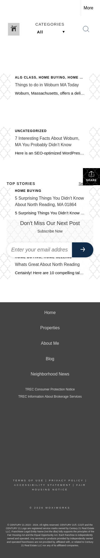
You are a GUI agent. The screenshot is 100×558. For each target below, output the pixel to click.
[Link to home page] (9, 8)
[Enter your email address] (39, 249)
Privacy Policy (66, 480)
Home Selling (82, 77)
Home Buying (52, 77)
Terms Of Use (28, 480)
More (88, 8)
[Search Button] (86, 29)
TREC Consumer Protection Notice (50, 389)
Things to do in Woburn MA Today (47, 85)
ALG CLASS (25, 77)
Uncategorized (31, 131)
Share (91, 176)
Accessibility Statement (42, 485)
